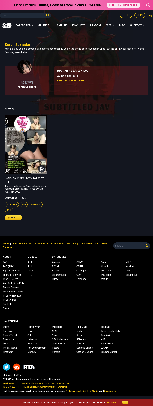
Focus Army (33, 326)
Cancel (6, 308)
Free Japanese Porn (58, 243)
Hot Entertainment (36, 347)
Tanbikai (105, 326)
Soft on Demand (84, 352)
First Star (8, 352)
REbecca (81, 339)
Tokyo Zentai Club (110, 331)
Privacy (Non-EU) (12, 295)
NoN (54, 331)
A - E (29, 262)
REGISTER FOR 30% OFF (123, 5)
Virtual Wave (107, 343)
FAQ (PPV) (8, 266)
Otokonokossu (59, 343)
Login (126, 15)
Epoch (79, 391)
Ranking (62, 25)
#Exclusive (35, 204)
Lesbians (106, 270)
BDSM (55, 266)
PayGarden (94, 391)
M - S (30, 270)
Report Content (11, 287)
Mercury (31, 352)
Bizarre (55, 270)
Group (104, 262)
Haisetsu (32, 339)
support (137, 25)
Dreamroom (9, 339)
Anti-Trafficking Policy (14, 283)
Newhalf (130, 266)
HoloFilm (32, 343)
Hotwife (105, 266)
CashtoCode (110, 391)
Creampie (81, 270)
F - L (29, 266)
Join (140, 15)
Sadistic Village (84, 347)
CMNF (79, 266)
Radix (79, 331)
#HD (24, 204)
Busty (55, 279)
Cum (78, 274)
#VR (9, 210)
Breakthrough (59, 274)
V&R (103, 339)
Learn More (111, 402)
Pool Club (81, 326)
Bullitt (6, 326)
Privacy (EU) (9, 300)
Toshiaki (105, 335)
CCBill (85, 391)
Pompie (56, 352)
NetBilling (70, 391)
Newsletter (25, 243)
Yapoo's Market (109, 352)
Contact (7, 304)
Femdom (81, 279)
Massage (106, 274)
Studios (45, 25)
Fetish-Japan (10, 347)
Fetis (5, 343)
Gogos (30, 331)
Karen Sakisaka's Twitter (71, 80)
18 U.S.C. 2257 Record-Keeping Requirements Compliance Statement (35, 387)
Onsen (129, 270)
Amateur (56, 262)
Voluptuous (131, 274)
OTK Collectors (60, 339)
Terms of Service (12, 274)
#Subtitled (12, 204)
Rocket (80, 343)
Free (110, 25)
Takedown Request (13, 291)
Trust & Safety (10, 279)
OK (125, 402)
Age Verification (11, 270)
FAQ (5, 262)
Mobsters (57, 326)
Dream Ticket (10, 335)
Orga (54, 335)
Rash (79, 335)
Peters (55, 347)
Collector (7, 331)
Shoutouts (9, 247)
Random (95, 25)
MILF (128, 262)
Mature (104, 279)
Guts (29, 335)
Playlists (78, 25)
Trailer (13, 217)
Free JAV (39, 243)
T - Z (29, 274)
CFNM (79, 262)
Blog (122, 25)
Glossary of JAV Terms (94, 243)
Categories (25, 25)
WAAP (104, 347)
